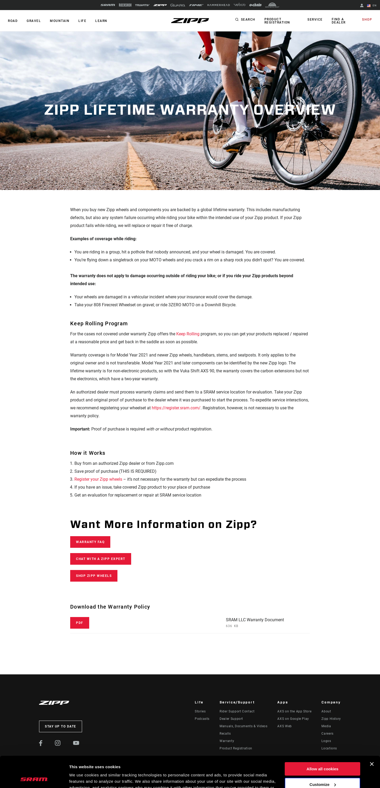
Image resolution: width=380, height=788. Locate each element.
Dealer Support (231, 719)
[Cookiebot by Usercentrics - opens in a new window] (34, 778)
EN (372, 6)
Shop (367, 19)
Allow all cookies (323, 738)
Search (248, 19)
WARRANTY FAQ (90, 542)
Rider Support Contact (237, 711)
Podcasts (202, 719)
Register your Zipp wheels (98, 479)
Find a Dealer (339, 20)
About (326, 711)
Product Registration (277, 20)
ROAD (13, 21)
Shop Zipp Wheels (94, 576)
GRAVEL (34, 21)
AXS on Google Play (293, 719)
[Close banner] (372, 733)
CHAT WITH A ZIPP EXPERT (100, 559)
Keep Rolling (188, 333)
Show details (81, 777)
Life (82, 21)
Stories (200, 711)
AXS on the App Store (294, 711)
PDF (79, 623)
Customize (323, 753)
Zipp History (331, 719)
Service (315, 19)
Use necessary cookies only (322, 769)
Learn (101, 21)
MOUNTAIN (59, 21)
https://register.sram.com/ (176, 407)
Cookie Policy (201, 763)
